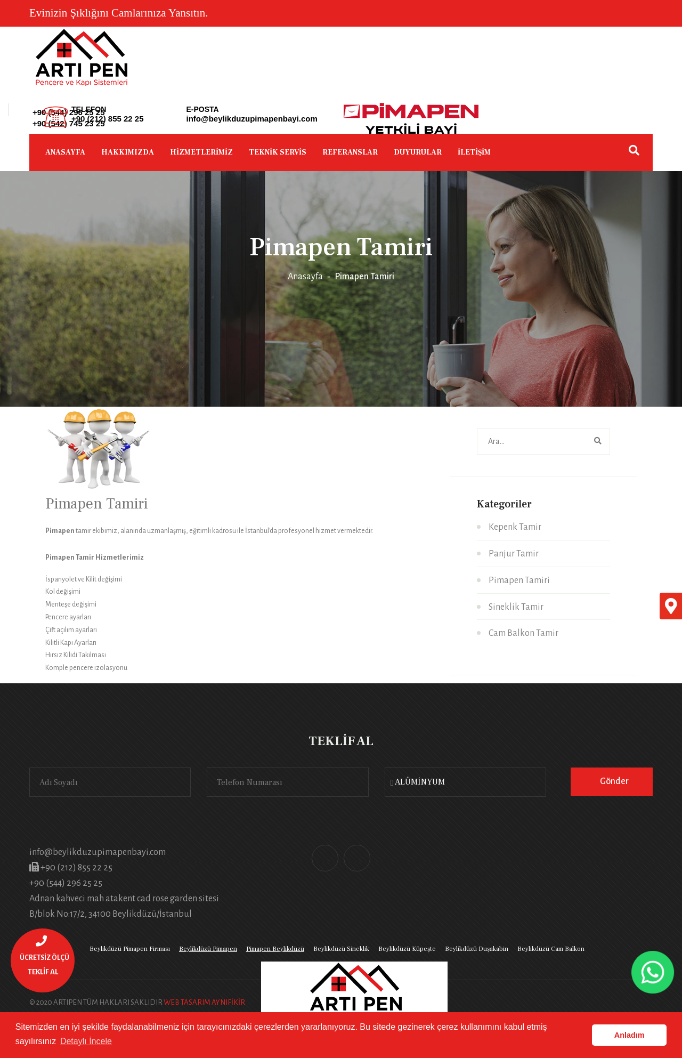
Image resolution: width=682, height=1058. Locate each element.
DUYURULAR (418, 152)
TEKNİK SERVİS (277, 152)
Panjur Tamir (514, 554)
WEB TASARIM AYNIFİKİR (204, 1002)
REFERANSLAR (350, 152)
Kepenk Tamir (515, 527)
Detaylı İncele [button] (86, 1041)
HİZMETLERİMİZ (201, 152)
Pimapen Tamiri (519, 580)
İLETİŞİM (474, 152)
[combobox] (465, 782)
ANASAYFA (65, 152)
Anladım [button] (629, 1035)
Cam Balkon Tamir (523, 633)
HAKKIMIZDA (127, 152)
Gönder (614, 781)
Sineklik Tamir (516, 607)
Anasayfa (305, 276)
